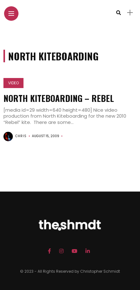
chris (21, 136)
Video (13, 83)
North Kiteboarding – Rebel (58, 98)
